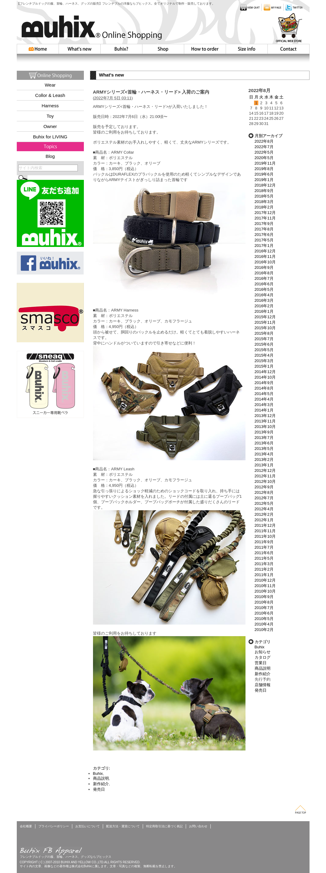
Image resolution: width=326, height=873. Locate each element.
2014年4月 (264, 399)
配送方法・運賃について (123, 826)
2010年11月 (265, 585)
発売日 (261, 690)
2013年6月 (264, 443)
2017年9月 (264, 223)
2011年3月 (264, 563)
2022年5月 (264, 152)
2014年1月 (264, 410)
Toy (50, 116)
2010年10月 (265, 591)
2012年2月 (264, 514)
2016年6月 (264, 284)
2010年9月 (264, 596)
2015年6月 (264, 344)
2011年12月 (265, 525)
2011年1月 (264, 574)
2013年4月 (264, 454)
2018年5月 (264, 196)
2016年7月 (264, 278)
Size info (246, 49)
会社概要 (26, 826)
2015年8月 (264, 333)
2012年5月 (264, 503)
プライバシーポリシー (53, 826)
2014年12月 (265, 371)
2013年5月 (264, 448)
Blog (50, 156)
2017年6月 (264, 234)
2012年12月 (265, 470)
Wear (50, 84)
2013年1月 (264, 465)
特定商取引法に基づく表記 (164, 826)
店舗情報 (262, 684)
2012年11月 (265, 476)
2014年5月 (264, 393)
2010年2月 (264, 629)
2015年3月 (264, 360)
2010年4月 (264, 624)
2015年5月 (264, 349)
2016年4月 (264, 295)
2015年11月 (265, 322)
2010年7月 (264, 607)
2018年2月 (264, 207)
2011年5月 (264, 558)
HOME (38, 49)
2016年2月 (264, 306)
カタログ (262, 657)
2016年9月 (264, 267)
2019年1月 (264, 179)
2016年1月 (264, 311)
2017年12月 (265, 212)
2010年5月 (264, 618)
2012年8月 (264, 492)
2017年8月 (264, 229)
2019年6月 (264, 174)
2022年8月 (264, 141)
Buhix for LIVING (50, 136)
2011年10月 (265, 536)
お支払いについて (87, 826)
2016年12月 (265, 251)
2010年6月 (264, 613)
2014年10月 (265, 377)
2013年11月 (265, 421)
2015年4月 (264, 355)
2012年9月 (264, 487)
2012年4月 (264, 509)
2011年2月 (264, 569)
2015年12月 (265, 317)
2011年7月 (264, 547)
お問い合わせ (288, 49)
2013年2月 (264, 459)
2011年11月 (265, 531)
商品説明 (262, 668)
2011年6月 (264, 553)
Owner (50, 126)
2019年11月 (265, 163)
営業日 (261, 663)
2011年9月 (264, 542)
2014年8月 (264, 388)
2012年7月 (264, 498)
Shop (163, 49)
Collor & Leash (50, 95)
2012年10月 (265, 481)
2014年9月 (264, 382)
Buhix (260, 647)
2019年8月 (264, 168)
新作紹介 (262, 674)
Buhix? (121, 49)
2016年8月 (264, 273)
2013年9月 (264, 432)
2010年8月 (264, 602)
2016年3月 (264, 300)
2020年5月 (264, 157)
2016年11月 (265, 256)
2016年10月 (265, 262)
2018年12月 (265, 185)
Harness (50, 105)
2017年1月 (264, 245)
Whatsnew (79, 49)
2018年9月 (264, 190)
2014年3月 (264, 404)
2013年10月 (265, 426)
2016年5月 (264, 289)
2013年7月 (264, 437)
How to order (205, 49)
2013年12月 (265, 415)
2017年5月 (264, 240)
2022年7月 (264, 146)
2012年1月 (264, 520)
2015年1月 (264, 366)
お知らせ (262, 652)
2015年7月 (264, 339)
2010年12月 (265, 580)
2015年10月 (265, 328)
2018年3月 (264, 201)
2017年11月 (265, 218)
